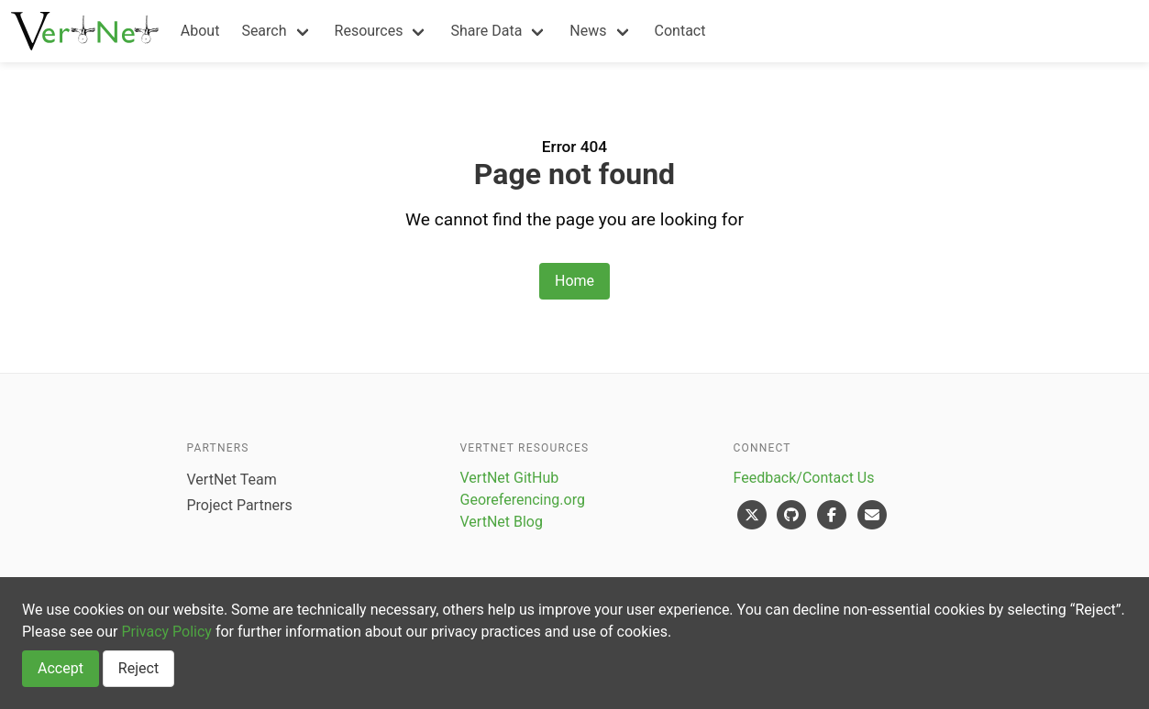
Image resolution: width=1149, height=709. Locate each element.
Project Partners (240, 505)
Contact (680, 30)
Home (574, 280)
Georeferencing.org (522, 499)
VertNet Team (232, 479)
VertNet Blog (501, 521)
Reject (138, 668)
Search (263, 30)
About (200, 30)
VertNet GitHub (509, 477)
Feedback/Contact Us (804, 477)
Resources (369, 30)
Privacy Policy (166, 631)
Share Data (486, 30)
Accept (60, 668)
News (587, 30)
